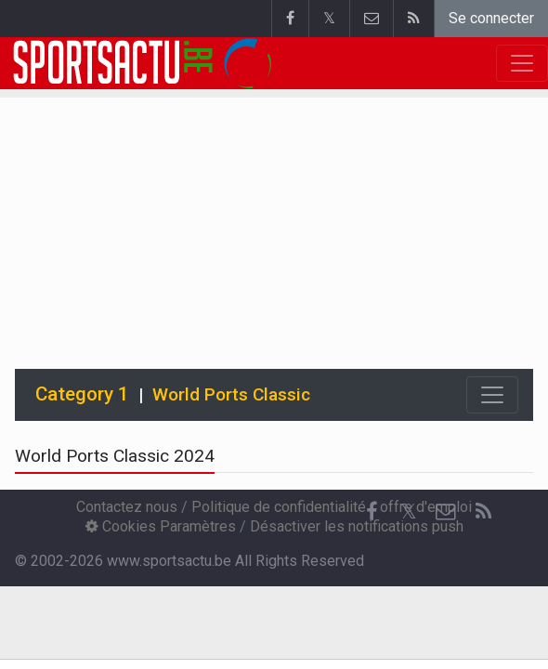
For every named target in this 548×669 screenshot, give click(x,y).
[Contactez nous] (445, 512)
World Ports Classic (231, 394)
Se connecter (491, 18)
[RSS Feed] (483, 512)
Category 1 (82, 394)
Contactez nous (126, 507)
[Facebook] (371, 512)
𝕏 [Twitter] (408, 511)
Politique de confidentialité (278, 507)
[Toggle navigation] (492, 394)
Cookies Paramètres (160, 526)
